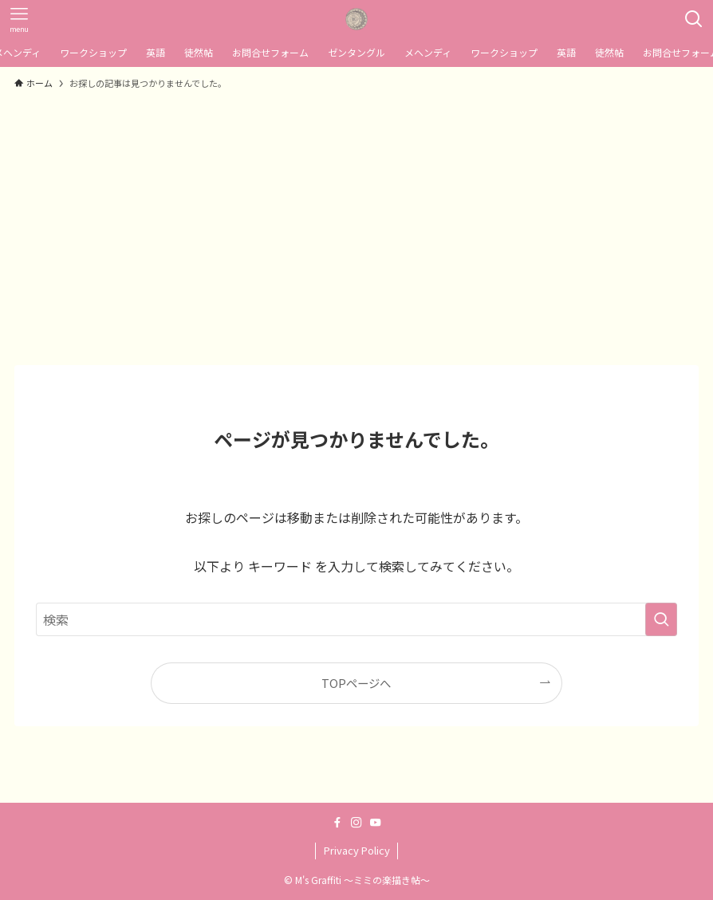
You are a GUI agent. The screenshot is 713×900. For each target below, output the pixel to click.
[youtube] (375, 823)
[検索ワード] (357, 619)
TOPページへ (356, 682)
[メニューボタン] (19, 19)
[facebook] (337, 823)
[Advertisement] (356, 220)
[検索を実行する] (661, 619)
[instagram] (356, 823)
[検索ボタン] (694, 19)
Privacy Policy (357, 850)
